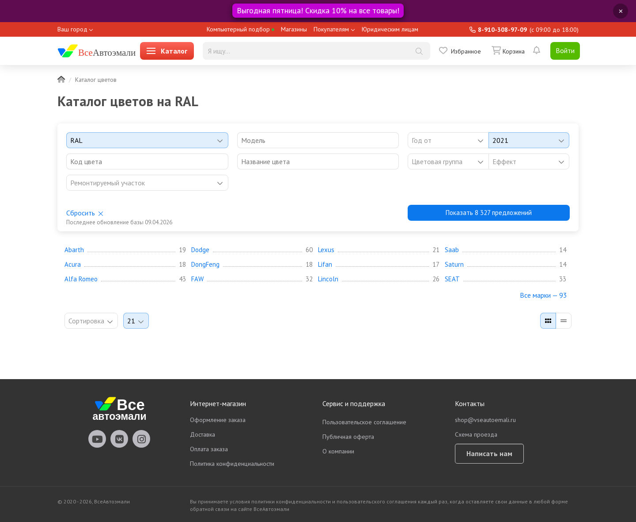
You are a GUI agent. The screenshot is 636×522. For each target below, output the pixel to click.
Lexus (326, 250)
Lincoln (328, 279)
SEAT (452, 279)
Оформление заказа (218, 420)
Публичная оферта (348, 437)
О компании (338, 451)
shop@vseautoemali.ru (485, 420)
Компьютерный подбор (240, 29)
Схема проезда (476, 434)
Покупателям (331, 29)
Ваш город (72, 29)
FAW (197, 279)
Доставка (202, 434)
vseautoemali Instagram (141, 439)
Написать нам (489, 453)
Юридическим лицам (390, 29)
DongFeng (205, 265)
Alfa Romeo (81, 279)
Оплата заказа (209, 449)
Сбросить (80, 212)
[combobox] (147, 140)
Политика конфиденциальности (232, 464)
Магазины (294, 29)
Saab (452, 250)
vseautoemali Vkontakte (119, 439)
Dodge (200, 250)
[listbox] (448, 161)
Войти (565, 50)
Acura (72, 265)
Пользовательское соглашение (364, 422)
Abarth (74, 250)
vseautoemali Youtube (97, 439)
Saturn (454, 265)
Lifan (325, 265)
